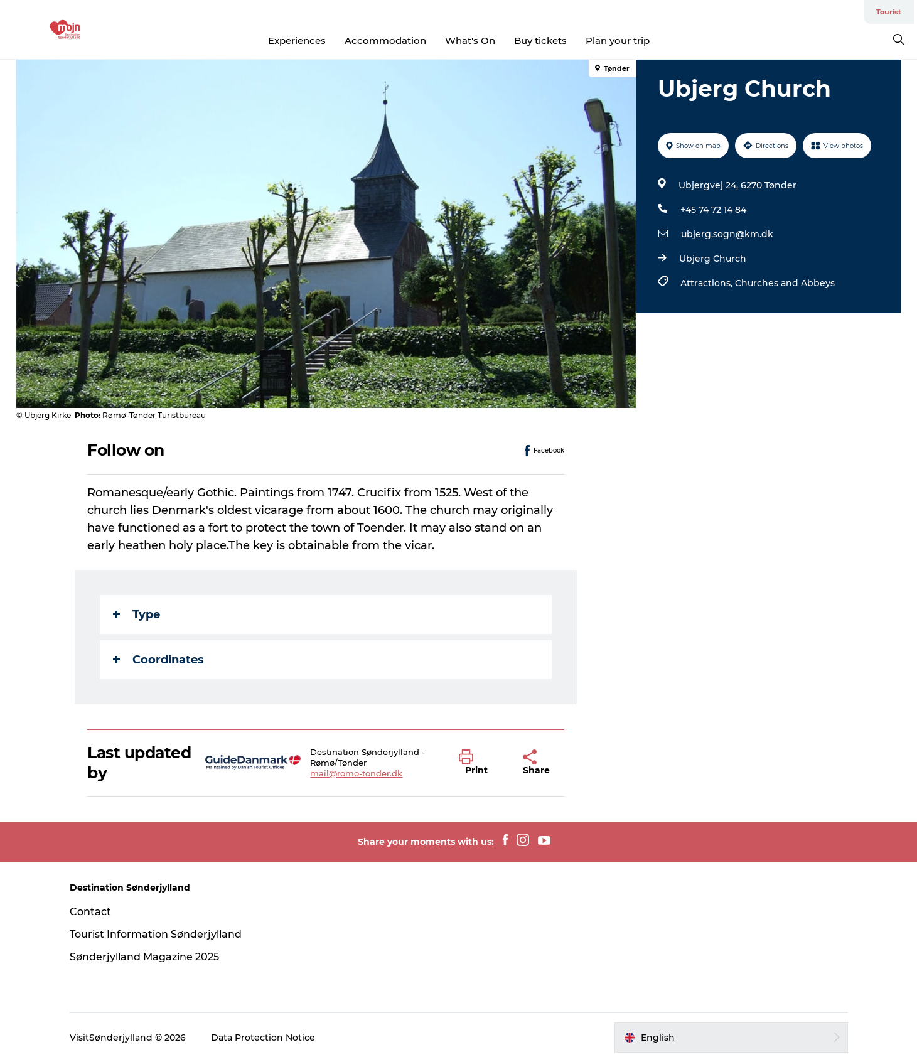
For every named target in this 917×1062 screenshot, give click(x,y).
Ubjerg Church (712, 258)
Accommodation (385, 40)
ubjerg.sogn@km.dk (727, 234)
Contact (90, 912)
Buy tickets (540, 40)
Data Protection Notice (263, 1037)
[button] (481, 762)
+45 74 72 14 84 (713, 209)
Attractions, (707, 283)
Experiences (297, 40)
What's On (470, 40)
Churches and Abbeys (785, 283)
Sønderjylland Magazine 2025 (144, 957)
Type (136, 614)
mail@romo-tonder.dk (356, 773)
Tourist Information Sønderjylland (156, 934)
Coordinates (158, 660)
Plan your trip (618, 40)
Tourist (888, 12)
